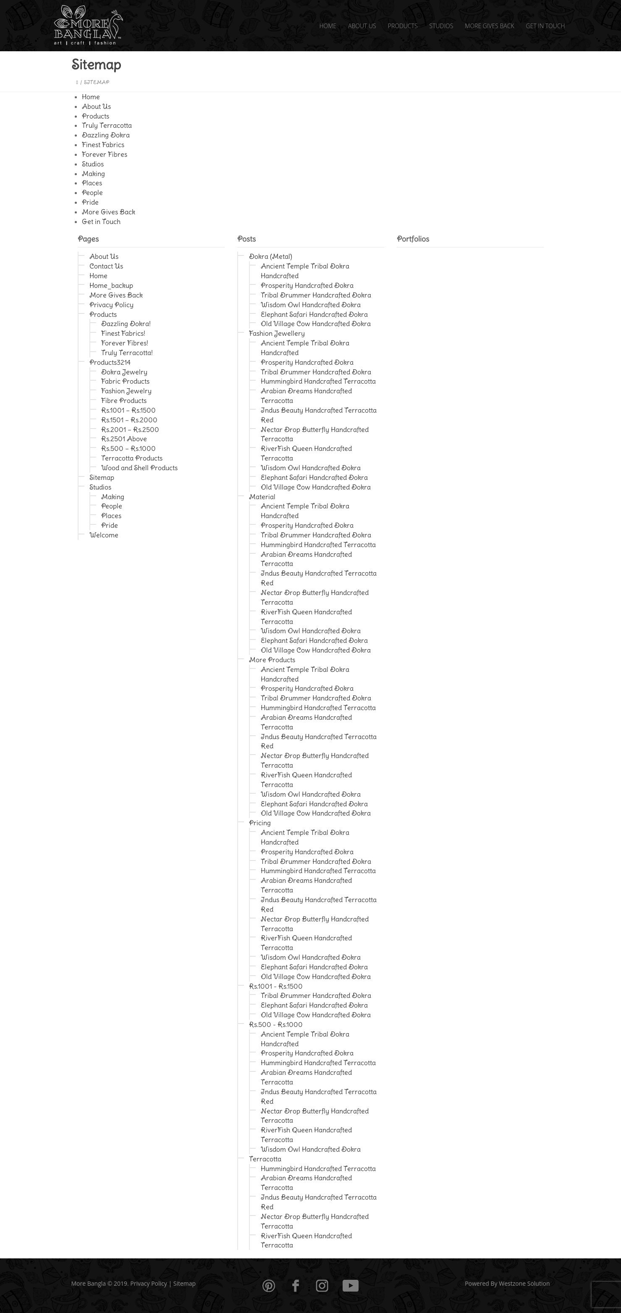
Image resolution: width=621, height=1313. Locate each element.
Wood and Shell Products (139, 467)
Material (262, 496)
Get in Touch (545, 26)
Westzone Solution (524, 1283)
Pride (90, 202)
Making (93, 173)
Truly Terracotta (107, 125)
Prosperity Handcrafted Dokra (307, 285)
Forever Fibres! (124, 343)
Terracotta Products (131, 458)
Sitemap (101, 477)
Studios (441, 26)
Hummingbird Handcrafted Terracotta (318, 381)
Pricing (260, 822)
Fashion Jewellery (277, 333)
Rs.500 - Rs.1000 (276, 1024)
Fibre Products (124, 400)
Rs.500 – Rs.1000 (128, 448)
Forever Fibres (104, 154)
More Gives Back (489, 26)
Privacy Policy (111, 304)
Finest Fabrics (103, 144)
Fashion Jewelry (126, 391)
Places (92, 183)
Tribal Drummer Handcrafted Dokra (316, 295)
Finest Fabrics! (123, 333)
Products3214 (110, 362)
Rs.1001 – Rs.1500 (128, 410)
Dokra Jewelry (124, 372)
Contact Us (106, 266)
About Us (362, 26)
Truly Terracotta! (127, 352)
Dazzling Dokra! (126, 323)
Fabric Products (125, 381)
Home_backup (111, 285)
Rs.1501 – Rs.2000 (129, 420)
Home (327, 26)
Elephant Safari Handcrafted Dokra (314, 314)
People (92, 192)
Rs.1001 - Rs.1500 (276, 986)
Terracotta (265, 1159)
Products (403, 26)
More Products (272, 659)
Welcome (103, 535)
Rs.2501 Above (124, 438)
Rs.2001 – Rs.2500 (130, 429)
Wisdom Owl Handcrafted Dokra (311, 304)
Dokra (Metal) (270, 256)
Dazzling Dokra (106, 135)
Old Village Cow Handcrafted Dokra (316, 323)
